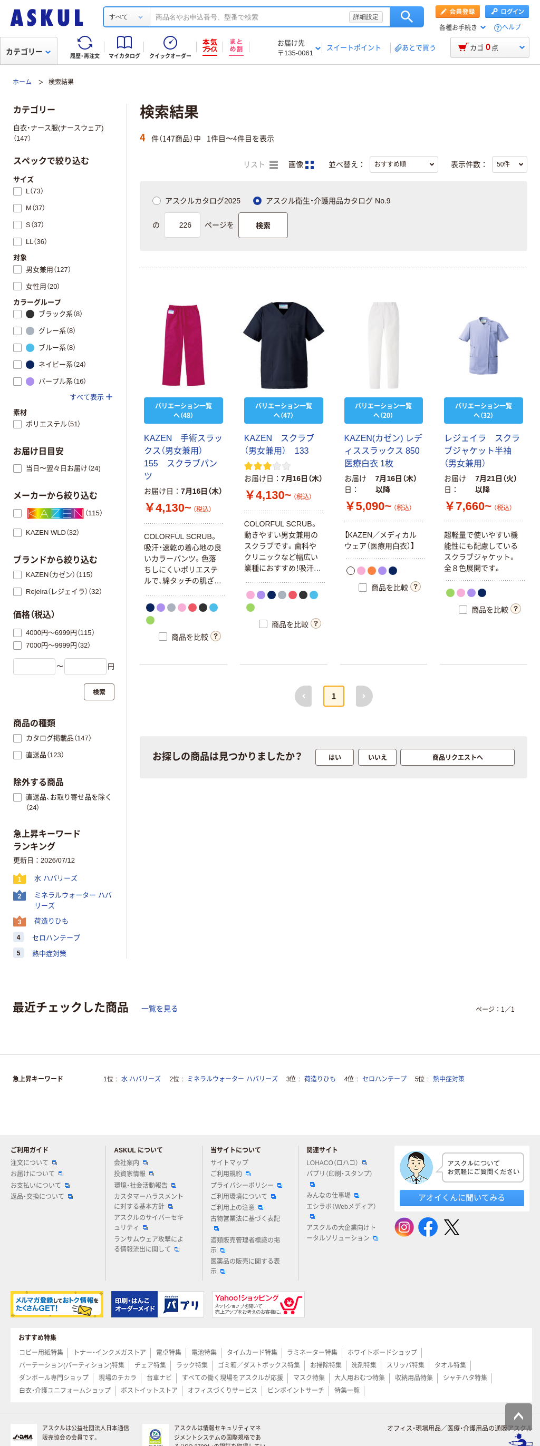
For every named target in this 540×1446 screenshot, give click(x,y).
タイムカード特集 (252, 1352)
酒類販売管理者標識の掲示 (245, 1245)
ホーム (22, 82)
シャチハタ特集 (465, 1378)
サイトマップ (229, 1163)
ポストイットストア (149, 1390)
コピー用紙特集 (41, 1352)
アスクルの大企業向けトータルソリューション (342, 1233)
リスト (260, 165)
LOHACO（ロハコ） (336, 1163)
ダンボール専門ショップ (54, 1378)
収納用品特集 (414, 1378)
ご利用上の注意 (236, 1207)
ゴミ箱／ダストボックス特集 (259, 1365)
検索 (407, 16)
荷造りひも (320, 1079)
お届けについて (37, 1174)
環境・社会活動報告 (145, 1185)
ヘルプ (511, 27)
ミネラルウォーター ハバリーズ (232, 1079)
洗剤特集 (364, 1365)
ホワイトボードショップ (382, 1352)
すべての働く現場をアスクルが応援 (232, 1378)
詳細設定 (366, 17)
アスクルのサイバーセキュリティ (149, 1223)
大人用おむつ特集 (359, 1378)
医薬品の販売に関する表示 (245, 1266)
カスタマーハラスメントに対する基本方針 (149, 1201)
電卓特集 (168, 1352)
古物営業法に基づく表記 (245, 1223)
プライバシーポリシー (246, 1185)
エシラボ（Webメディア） (341, 1211)
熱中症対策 (449, 1079)
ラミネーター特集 (312, 1352)
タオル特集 (450, 1365)
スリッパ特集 (406, 1365)
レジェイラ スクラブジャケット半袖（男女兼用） (482, 451)
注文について (34, 1163)
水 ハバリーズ (141, 1079)
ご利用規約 (230, 1174)
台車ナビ (159, 1378)
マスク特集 (309, 1378)
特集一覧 (347, 1390)
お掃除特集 (326, 1365)
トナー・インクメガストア (109, 1352)
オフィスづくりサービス (222, 1390)
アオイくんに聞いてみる (461, 1197)
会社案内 (131, 1163)
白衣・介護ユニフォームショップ (65, 1390)
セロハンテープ (384, 1079)
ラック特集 (192, 1365)
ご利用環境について (243, 1196)
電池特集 (204, 1352)
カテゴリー (28, 51)
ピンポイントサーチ (295, 1390)
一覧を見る (159, 1008)
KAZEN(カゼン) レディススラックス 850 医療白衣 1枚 (386, 451)
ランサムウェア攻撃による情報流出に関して (149, 1244)
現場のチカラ (118, 1378)
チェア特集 (150, 1365)
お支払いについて (40, 1185)
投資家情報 (134, 1174)
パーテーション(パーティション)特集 (71, 1365)
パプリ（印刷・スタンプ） (339, 1178)
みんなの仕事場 (332, 1195)
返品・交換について (42, 1196)
